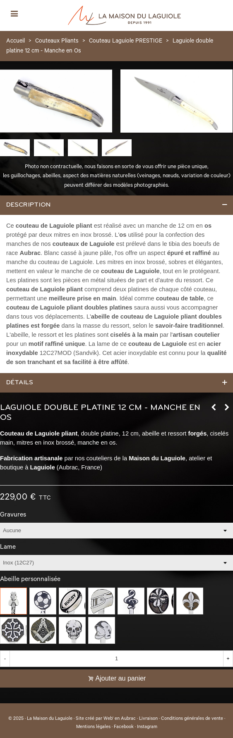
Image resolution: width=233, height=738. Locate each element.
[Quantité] (116, 658)
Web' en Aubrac (119, 719)
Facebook (124, 727)
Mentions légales (93, 727)
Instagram (147, 727)
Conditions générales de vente (192, 719)
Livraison (148, 719)
